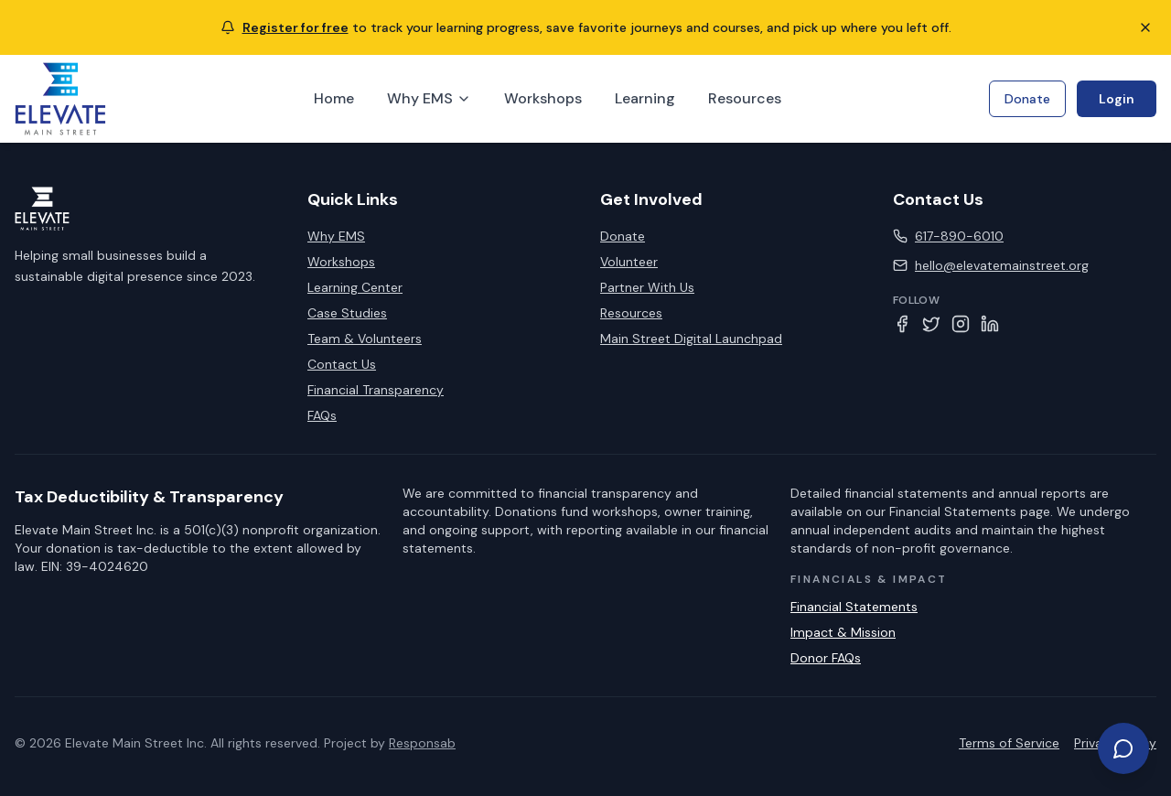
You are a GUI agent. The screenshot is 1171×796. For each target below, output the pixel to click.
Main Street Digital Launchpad (691, 338)
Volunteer (629, 261)
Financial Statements (854, 606)
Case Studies (347, 313)
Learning (645, 98)
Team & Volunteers (364, 338)
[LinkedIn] (990, 324)
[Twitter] (931, 324)
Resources (744, 98)
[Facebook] (902, 324)
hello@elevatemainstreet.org (1002, 265)
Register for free (295, 27)
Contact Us (341, 364)
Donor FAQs (825, 658)
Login (1116, 99)
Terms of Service (1009, 743)
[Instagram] (960, 324)
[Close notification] (1145, 27)
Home (334, 98)
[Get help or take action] (1123, 748)
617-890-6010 (959, 236)
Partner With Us (647, 287)
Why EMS (429, 98)
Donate (1027, 99)
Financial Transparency (375, 390)
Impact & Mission (843, 632)
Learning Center (355, 287)
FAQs (322, 415)
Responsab (422, 743)
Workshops (543, 98)
